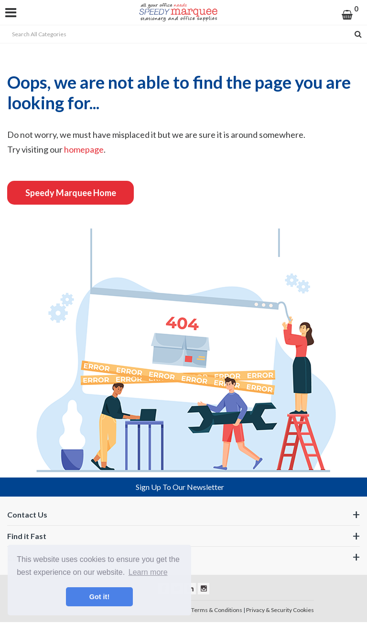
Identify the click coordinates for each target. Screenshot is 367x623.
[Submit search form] (358, 34)
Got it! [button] (99, 597)
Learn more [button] (148, 572)
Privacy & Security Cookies (280, 609)
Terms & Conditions (216, 609)
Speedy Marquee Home (70, 192)
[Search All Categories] (183, 34)
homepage (84, 149)
